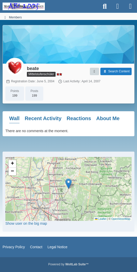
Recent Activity (43, 118)
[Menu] (130, 6)
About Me (108, 118)
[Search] (105, 6)
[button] (94, 71)
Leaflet (101, 218)
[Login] (117, 6)
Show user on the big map (26, 223)
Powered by (68, 264)
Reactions (79, 118)
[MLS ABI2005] (24, 6)
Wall (14, 118)
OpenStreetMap (120, 218)
